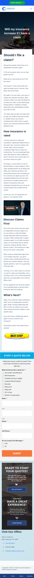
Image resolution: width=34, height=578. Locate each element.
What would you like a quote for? (14, 370)
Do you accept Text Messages (13, 440)
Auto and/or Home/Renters (13, 373)
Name (4, 398)
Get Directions (10, 543)
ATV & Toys (8, 392)
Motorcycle (8, 387)
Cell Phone (6, 431)
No (5, 446)
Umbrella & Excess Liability (13, 378)
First (3, 408)
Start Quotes (17, 3)
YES (6, 443)
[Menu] (31, 9)
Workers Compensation (12, 395)
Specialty (8, 384)
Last (3, 418)
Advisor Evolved (12, 569)
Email (4, 421)
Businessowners (10, 375)
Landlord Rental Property (13, 381)
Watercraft (8, 389)
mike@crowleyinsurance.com (14, 551)
